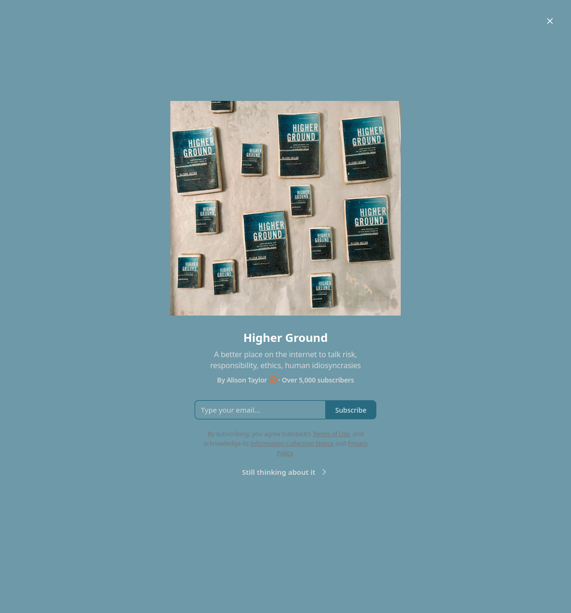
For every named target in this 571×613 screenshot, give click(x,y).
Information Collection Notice (291, 443)
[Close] (550, 21)
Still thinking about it (285, 472)
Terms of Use (331, 433)
